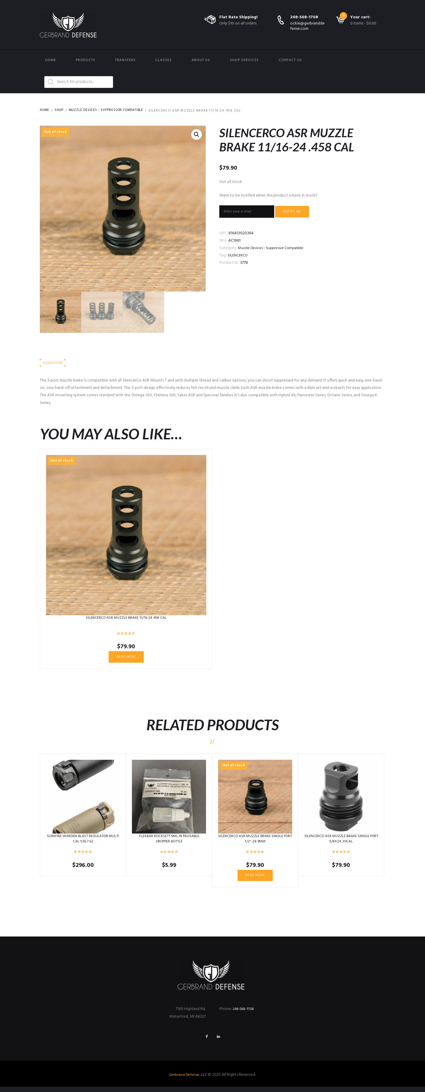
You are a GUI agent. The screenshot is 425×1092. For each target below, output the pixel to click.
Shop (61, 110)
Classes (163, 60)
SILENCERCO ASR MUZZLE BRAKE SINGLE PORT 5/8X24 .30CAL (341, 841)
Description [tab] (54, 363)
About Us (201, 60)
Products (85, 60)
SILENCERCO (238, 257)
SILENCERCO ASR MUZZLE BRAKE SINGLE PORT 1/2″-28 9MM (255, 841)
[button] (196, 135)
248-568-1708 (304, 17)
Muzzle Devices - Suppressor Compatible (113, 110)
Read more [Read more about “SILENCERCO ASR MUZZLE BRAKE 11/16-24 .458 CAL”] (126, 659)
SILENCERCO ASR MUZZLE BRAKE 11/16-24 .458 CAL (126, 618)
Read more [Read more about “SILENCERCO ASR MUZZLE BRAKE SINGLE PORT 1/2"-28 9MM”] (255, 878)
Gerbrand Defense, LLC (188, 1080)
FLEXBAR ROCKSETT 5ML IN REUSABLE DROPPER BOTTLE (169, 841)
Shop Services (244, 60)
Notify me (300, 212)
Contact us (290, 60)
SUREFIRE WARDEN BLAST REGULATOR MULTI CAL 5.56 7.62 (83, 841)
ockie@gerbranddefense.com (307, 26)
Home (50, 60)
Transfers (125, 60)
